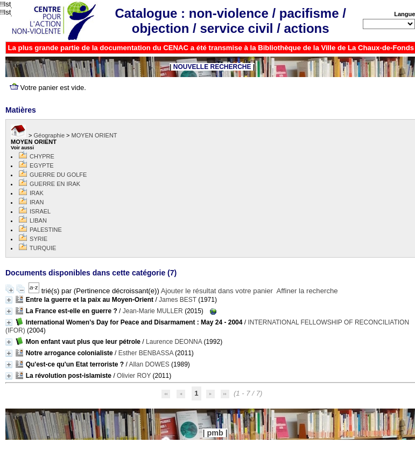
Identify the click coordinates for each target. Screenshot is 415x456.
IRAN (37, 202)
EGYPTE (42, 165)
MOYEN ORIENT (94, 135)
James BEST (177, 299)
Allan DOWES (149, 364)
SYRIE (38, 239)
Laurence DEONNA (174, 342)
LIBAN (38, 220)
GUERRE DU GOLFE (58, 174)
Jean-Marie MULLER (153, 311)
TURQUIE (43, 248)
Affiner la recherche (307, 291)
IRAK (37, 193)
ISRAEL (40, 211)
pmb (215, 433)
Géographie (49, 135)
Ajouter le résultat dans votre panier (217, 291)
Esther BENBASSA (145, 353)
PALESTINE (46, 229)
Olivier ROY (134, 375)
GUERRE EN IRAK (55, 184)
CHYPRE (42, 156)
